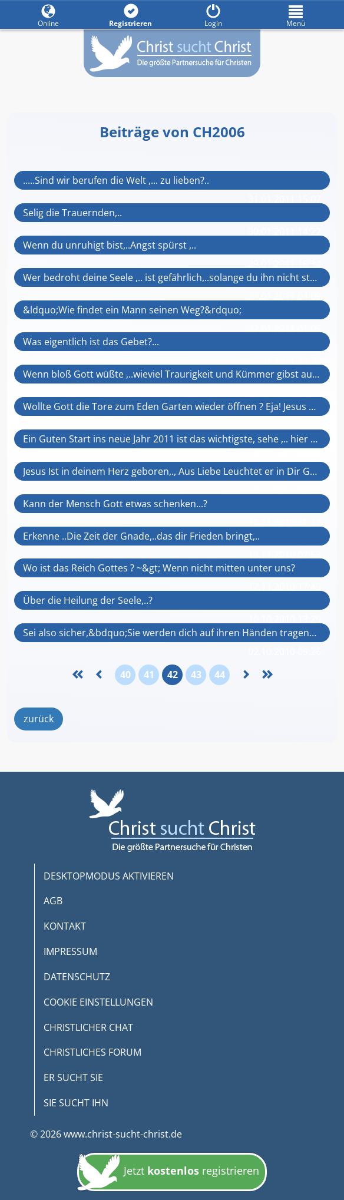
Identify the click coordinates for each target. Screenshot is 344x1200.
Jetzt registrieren (168, 1173)
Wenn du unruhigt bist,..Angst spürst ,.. (109, 245)
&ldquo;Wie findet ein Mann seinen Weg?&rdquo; (132, 309)
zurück (39, 718)
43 (196, 674)
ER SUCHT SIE (73, 1077)
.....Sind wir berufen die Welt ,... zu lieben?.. (116, 180)
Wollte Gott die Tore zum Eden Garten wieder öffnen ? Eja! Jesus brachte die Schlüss (172, 406)
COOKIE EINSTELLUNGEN (98, 1002)
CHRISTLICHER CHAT (88, 1027)
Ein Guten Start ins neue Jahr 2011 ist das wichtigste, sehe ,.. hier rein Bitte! (172, 438)
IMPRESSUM (70, 951)
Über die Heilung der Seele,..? (88, 600)
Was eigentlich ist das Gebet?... (91, 341)
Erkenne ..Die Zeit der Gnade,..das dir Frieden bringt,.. (141, 536)
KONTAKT (65, 926)
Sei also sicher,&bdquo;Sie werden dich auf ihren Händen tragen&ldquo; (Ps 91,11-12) (172, 632)
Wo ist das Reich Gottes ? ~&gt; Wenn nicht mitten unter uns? (159, 567)
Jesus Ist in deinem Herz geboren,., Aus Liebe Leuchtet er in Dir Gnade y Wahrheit (172, 471)
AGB (53, 900)
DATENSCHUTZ (77, 976)
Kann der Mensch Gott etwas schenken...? (115, 503)
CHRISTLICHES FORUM (92, 1052)
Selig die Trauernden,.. (72, 212)
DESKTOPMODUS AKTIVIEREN (109, 876)
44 (219, 674)
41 (149, 674)
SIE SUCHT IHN (76, 1102)
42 (172, 674)
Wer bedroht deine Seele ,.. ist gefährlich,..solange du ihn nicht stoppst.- (172, 277)
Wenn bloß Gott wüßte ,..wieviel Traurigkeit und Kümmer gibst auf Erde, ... (172, 374)
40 (125, 674)
